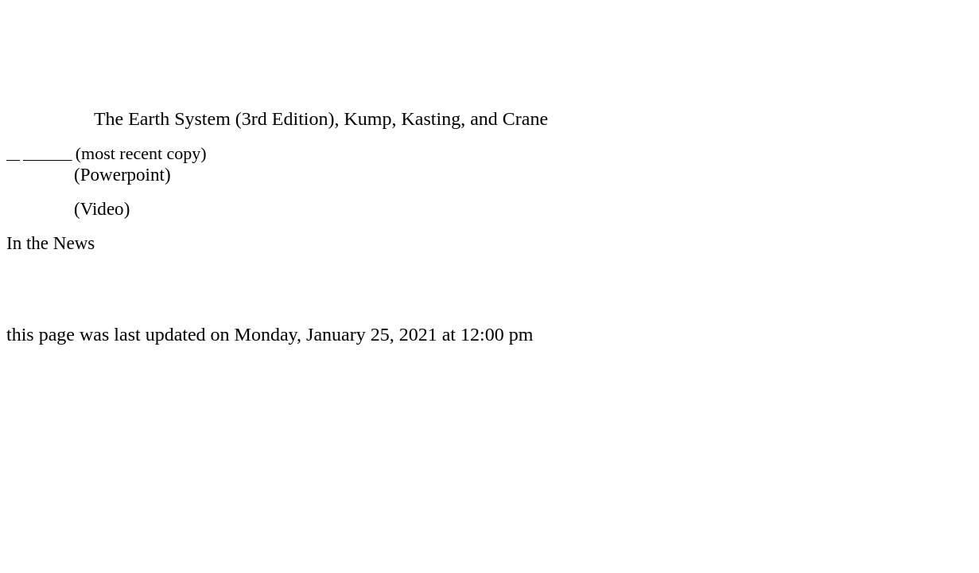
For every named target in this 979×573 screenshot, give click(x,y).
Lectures (37, 174)
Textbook (42, 118)
